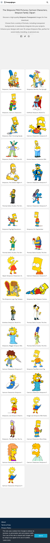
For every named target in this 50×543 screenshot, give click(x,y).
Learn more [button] (7, 540)
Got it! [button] (41, 535)
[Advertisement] (25, 54)
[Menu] (1, 2)
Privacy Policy (6, 528)
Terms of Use (6, 525)
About (3, 522)
